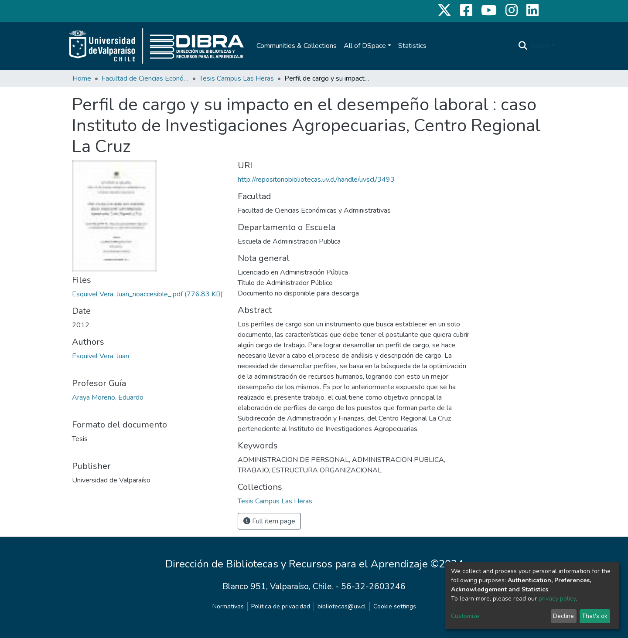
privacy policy (557, 598)
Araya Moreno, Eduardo (107, 397)
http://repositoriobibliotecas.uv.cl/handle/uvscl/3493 (316, 179)
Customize (465, 616)
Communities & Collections (296, 46)
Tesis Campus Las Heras (236, 78)
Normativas (228, 606)
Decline (563, 616)
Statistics (412, 46)
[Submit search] (523, 46)
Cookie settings (394, 606)
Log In (540, 46)
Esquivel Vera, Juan (100, 356)
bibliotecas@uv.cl (341, 606)
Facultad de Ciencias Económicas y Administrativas (145, 78)
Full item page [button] (269, 521)
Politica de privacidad (280, 606)
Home (81, 78)
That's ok (595, 616)
